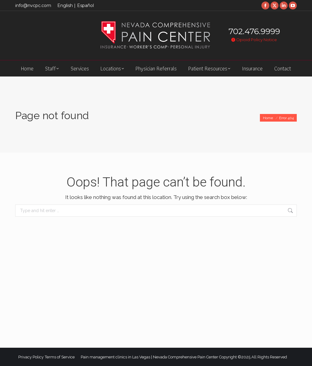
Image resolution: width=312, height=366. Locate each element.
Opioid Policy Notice (254, 39)
